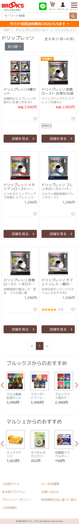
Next (77, 386)
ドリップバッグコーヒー (32, 30)
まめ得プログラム (13, 492)
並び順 (13, 46)
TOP (6, 30)
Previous (2, 386)
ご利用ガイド (10, 484)
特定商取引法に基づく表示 (58, 500)
